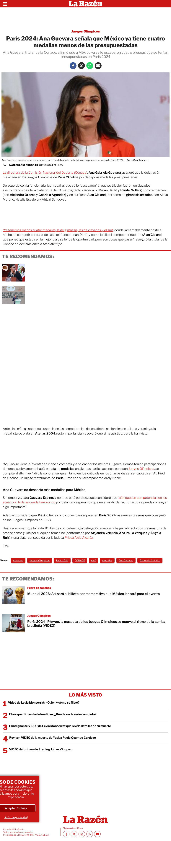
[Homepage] (85, 3)
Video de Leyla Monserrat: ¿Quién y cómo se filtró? (44, 702)
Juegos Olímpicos (141, 469)
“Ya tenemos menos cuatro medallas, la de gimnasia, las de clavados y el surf (58, 230)
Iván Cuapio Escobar (23, 165)
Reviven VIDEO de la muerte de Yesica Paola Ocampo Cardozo (52, 737)
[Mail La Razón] (98, 65)
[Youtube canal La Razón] (97, 834)
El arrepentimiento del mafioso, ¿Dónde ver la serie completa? (53, 714)
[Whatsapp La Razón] (89, 65)
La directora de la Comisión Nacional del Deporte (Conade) (45, 172)
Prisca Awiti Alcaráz (79, 537)
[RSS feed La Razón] (89, 834)
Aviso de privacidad (15, 817)
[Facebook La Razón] (73, 65)
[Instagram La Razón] (82, 834)
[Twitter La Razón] (81, 65)
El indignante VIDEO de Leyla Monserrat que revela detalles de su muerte (60, 726)
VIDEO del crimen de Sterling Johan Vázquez (40, 749)
